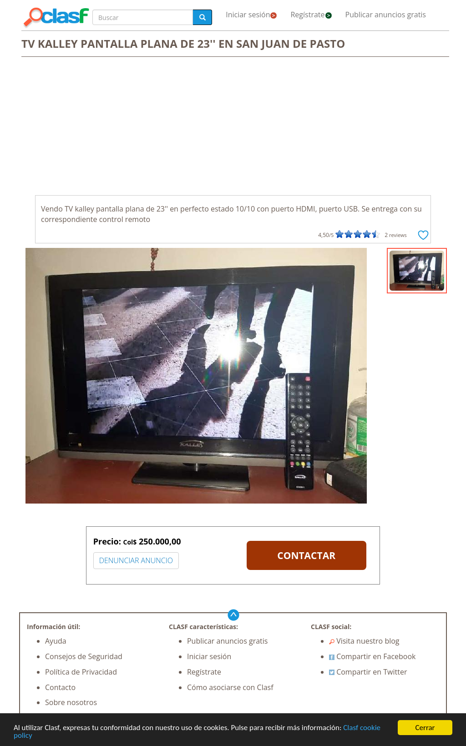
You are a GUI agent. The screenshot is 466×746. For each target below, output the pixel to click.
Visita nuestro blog (364, 641)
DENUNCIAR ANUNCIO (136, 560)
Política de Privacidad (81, 672)
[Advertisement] (233, 127)
